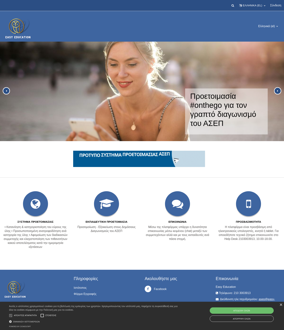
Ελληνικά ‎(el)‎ (267, 26)
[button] (233, 5)
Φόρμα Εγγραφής (85, 293)
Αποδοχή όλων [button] (241, 310)
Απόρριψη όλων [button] (241, 318)
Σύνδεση (275, 5)
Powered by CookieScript (20, 326)
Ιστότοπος (80, 287)
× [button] (280, 305)
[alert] (142, 316)
